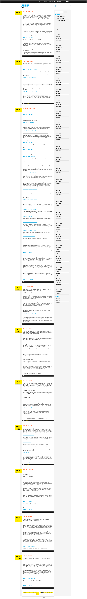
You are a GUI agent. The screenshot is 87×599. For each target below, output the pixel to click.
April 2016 (58, 254)
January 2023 (58, 106)
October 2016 (58, 243)
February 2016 (58, 258)
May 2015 (58, 275)
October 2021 (58, 133)
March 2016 (58, 256)
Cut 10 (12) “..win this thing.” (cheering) (30, 69)
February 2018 (58, 214)
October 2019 (58, 177)
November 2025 (59, 43)
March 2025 (58, 58)
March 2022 (58, 124)
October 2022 (58, 111)
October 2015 (58, 265)
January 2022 (58, 128)
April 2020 (58, 166)
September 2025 (59, 47)
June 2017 (58, 229)
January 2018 (58, 216)
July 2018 (58, 205)
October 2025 (58, 45)
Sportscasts (58, 302)
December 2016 (59, 240)
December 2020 (59, 152)
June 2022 (58, 119)
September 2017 (59, 223)
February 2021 (58, 148)
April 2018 (58, 210)
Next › (51, 592)
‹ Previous (32, 592)
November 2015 (59, 264)
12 (47, 592)
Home (39, 1)
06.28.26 (18, 109)
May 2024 (58, 76)
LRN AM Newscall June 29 (29, 108)
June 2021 (58, 141)
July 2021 (58, 139)
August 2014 (58, 291)
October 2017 (58, 221)
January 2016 (58, 260)
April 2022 (58, 122)
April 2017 (58, 232)
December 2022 (59, 108)
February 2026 (58, 38)
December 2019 (59, 174)
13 (49, 592)
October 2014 (58, 287)
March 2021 (58, 146)
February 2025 (58, 60)
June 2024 (58, 75)
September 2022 (59, 113)
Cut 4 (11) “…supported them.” (28, 407)
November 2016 (59, 242)
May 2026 (58, 32)
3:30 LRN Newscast (27, 556)
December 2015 (59, 262)
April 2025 (58, 56)
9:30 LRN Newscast (27, 329)
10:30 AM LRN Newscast (61, 22)
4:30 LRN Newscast (27, 517)
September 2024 (59, 69)
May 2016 (58, 253)
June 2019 (58, 185)
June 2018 (58, 207)
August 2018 (58, 203)
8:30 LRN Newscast (27, 380)
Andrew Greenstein (18, 429)
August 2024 (58, 71)
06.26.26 (18, 426)
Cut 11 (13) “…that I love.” (27, 509)
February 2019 (58, 192)
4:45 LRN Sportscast (28, 469)
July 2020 (58, 161)
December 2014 (59, 284)
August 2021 (58, 137)
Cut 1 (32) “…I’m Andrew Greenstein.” (29, 313)
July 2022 (58, 117)
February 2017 (58, 236)
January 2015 (58, 282)
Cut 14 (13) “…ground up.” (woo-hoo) (30, 77)
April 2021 (58, 144)
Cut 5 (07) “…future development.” (29, 578)
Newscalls (58, 298)
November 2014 (59, 286)
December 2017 (59, 218)
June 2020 (58, 163)
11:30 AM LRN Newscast (61, 20)
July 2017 (58, 227)
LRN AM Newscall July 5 (61, 18)
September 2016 (59, 245)
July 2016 (58, 249)
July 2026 (58, 29)
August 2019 (58, 181)
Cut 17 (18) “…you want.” (27, 21)
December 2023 (59, 86)
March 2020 (58, 168)
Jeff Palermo (18, 14)
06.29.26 (18, 12)
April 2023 (58, 100)
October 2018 (58, 199)
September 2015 (59, 267)
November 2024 (59, 65)
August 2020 (58, 159)
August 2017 (58, 225)
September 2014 (59, 289)
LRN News (26, 5)
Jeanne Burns (18, 63)
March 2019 (58, 190)
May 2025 (58, 54)
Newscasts (27, 103)
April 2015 (58, 276)
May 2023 (58, 98)
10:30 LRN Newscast (28, 286)
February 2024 (58, 82)
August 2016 (58, 247)
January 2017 (58, 238)
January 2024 (58, 84)
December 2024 (59, 64)
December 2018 (59, 196)
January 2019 (58, 194)
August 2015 (58, 269)
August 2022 (58, 115)
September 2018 (59, 201)
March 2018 (58, 212)
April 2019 (58, 188)
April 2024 (58, 78)
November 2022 (59, 109)
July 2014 (58, 293)
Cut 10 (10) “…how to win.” (28, 501)
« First (29, 592)
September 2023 (59, 91)
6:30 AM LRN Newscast (28, 61)
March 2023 (58, 102)
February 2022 (58, 126)
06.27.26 (18, 287)
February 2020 (58, 170)
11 (45, 592)
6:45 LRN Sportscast (28, 11)
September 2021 (59, 135)
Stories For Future (67, 1)
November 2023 (59, 87)
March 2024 (58, 80)
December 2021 (59, 130)
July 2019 (58, 183)
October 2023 (58, 89)
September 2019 (59, 179)
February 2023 (58, 104)
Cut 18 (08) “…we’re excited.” (28, 37)
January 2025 (58, 62)
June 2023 (58, 97)
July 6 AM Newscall (52, 1)
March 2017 (58, 234)
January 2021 (58, 150)
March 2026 (58, 36)
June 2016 (58, 251)
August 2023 (58, 93)
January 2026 (58, 40)
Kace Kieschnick (19, 111)
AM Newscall (45, 1)
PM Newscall (59, 1)
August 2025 (58, 49)
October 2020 (58, 155)
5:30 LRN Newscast (27, 425)
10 (43, 592)
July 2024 (58, 73)
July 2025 (58, 51)
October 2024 (58, 67)
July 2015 (58, 271)
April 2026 (58, 34)
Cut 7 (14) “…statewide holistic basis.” (30, 91)
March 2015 (58, 278)
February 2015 (58, 280)
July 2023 (58, 95)
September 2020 (59, 157)
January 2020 (58, 172)
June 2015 (58, 273)
